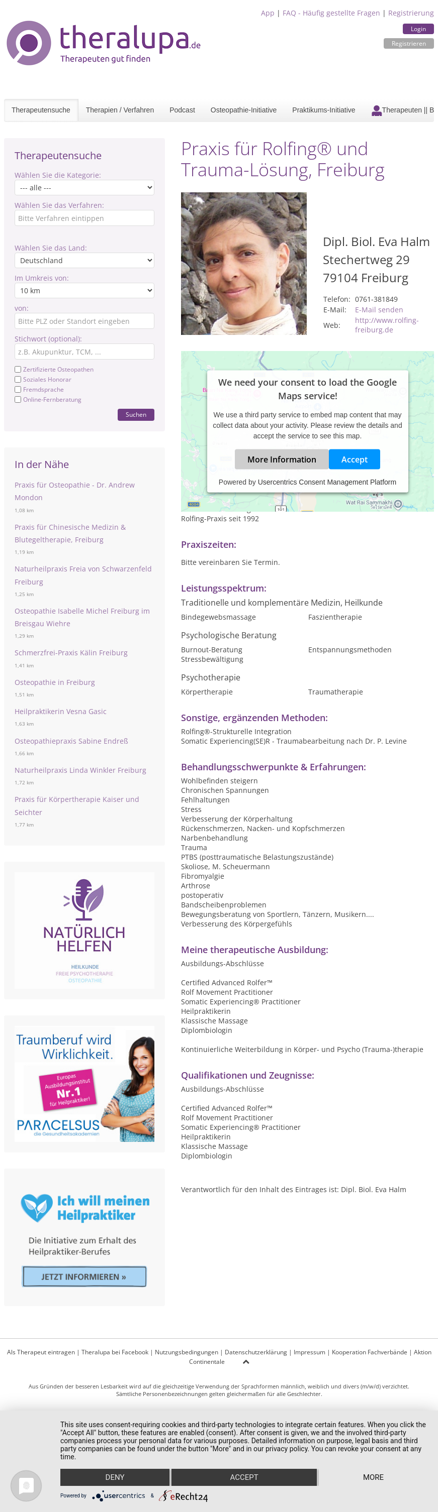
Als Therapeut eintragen (41, 1352)
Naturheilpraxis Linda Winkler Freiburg (80, 770)
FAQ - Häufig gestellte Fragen (331, 13)
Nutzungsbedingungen (186, 1352)
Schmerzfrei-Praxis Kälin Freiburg (71, 652)
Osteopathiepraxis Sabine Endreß (71, 741)
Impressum (309, 1352)
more (373, 1477)
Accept (354, 459)
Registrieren (409, 43)
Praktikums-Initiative (323, 110)
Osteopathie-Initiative (244, 110)
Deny (115, 1477)
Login (418, 29)
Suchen (136, 414)
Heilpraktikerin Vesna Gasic (61, 711)
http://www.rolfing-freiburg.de (387, 324)
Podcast (182, 110)
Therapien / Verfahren (120, 110)
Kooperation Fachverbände (369, 1352)
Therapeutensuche (41, 110)
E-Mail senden (379, 309)
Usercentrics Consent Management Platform (327, 482)
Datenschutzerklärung (256, 1352)
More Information (281, 459)
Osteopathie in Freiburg (55, 682)
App (268, 13)
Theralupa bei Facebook (114, 1352)
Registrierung (411, 13)
